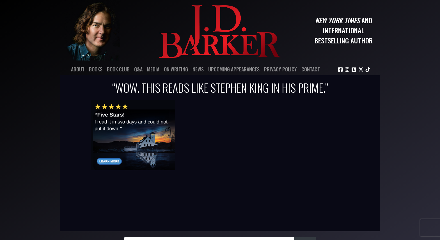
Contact (310, 69)
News (198, 69)
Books (95, 69)
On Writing (176, 69)
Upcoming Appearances (234, 69)
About (77, 69)
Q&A (138, 69)
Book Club (118, 69)
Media (153, 69)
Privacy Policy (280, 69)
